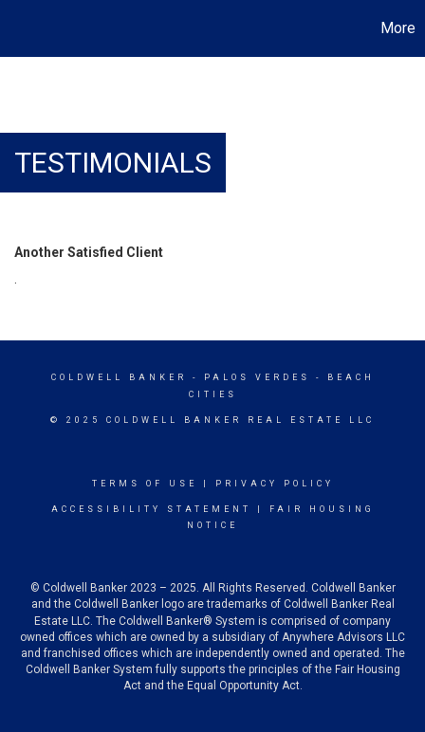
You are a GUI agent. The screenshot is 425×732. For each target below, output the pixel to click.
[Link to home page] (17, 28)
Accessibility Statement (151, 509)
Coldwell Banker (119, 377)
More (398, 28)
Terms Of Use (144, 483)
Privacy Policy (274, 483)
